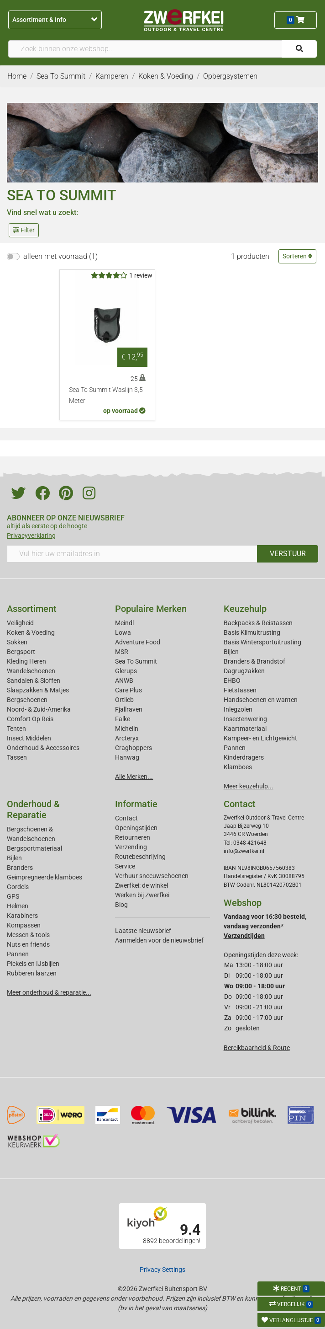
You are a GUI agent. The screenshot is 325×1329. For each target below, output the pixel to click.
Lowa (123, 632)
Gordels (18, 886)
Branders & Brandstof (254, 661)
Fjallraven (128, 709)
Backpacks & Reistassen (258, 623)
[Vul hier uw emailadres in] (132, 554)
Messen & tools (28, 934)
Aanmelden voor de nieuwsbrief (159, 940)
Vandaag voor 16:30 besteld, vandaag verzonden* (265, 926)
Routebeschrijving (140, 856)
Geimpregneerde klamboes (44, 877)
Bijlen (231, 651)
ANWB (124, 680)
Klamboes (238, 767)
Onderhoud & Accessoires (43, 747)
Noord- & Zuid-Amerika (39, 709)
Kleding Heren (26, 661)
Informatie (136, 803)
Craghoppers (133, 747)
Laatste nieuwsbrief (143, 930)
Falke (122, 719)
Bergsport (21, 651)
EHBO (232, 680)
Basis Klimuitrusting (252, 632)
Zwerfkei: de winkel (141, 885)
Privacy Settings (162, 1269)
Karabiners (22, 915)
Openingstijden (136, 827)
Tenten (16, 728)
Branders (20, 867)
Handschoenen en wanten (261, 699)
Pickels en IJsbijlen (33, 963)
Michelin (126, 728)
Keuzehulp (245, 608)
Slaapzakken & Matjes (38, 690)
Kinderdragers (244, 757)
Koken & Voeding (31, 632)
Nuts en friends (28, 944)
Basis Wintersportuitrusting (262, 642)
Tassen (17, 757)
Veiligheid (20, 623)
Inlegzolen (238, 709)
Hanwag (127, 757)
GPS (13, 896)
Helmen (17, 906)
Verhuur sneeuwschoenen (152, 875)
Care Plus (128, 690)
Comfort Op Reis (30, 719)
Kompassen (24, 925)
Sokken (17, 642)
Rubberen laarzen (32, 973)
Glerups (126, 671)
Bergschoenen (27, 699)
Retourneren (132, 837)
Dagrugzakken (244, 671)
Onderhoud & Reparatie (33, 809)
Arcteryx (127, 738)
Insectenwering (245, 719)
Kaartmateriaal (245, 728)
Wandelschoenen (31, 671)
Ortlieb (124, 699)
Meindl (124, 623)
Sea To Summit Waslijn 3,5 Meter (106, 395)
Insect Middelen (29, 738)
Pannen (18, 954)
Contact (126, 818)
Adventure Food (137, 642)
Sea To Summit (136, 661)
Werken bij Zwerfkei (142, 895)
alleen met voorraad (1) (60, 256)
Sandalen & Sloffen (33, 680)
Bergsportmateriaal (34, 848)
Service (125, 866)
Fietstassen (240, 690)
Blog (121, 904)
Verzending (131, 847)
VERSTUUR (288, 553)
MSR (121, 651)
